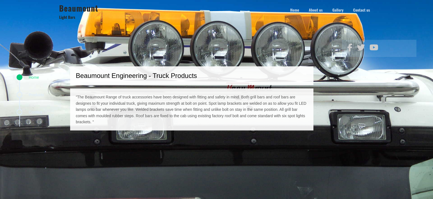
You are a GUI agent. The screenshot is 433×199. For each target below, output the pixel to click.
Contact (35, 112)
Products (36, 95)
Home (34, 77)
